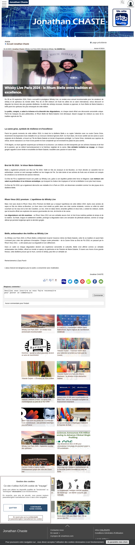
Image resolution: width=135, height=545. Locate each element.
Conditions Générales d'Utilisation (109, 533)
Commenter (98, 295)
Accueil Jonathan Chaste (17, 44)
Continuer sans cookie (36, 508)
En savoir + (55, 533)
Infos (102, 530)
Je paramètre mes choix (117, 542)
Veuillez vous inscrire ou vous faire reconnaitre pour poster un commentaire (46, 293)
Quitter (13, 508)
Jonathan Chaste (18, 49)
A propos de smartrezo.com (61, 536)
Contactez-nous (57, 530)
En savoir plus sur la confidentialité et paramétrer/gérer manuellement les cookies (25, 518)
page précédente (98, 42)
